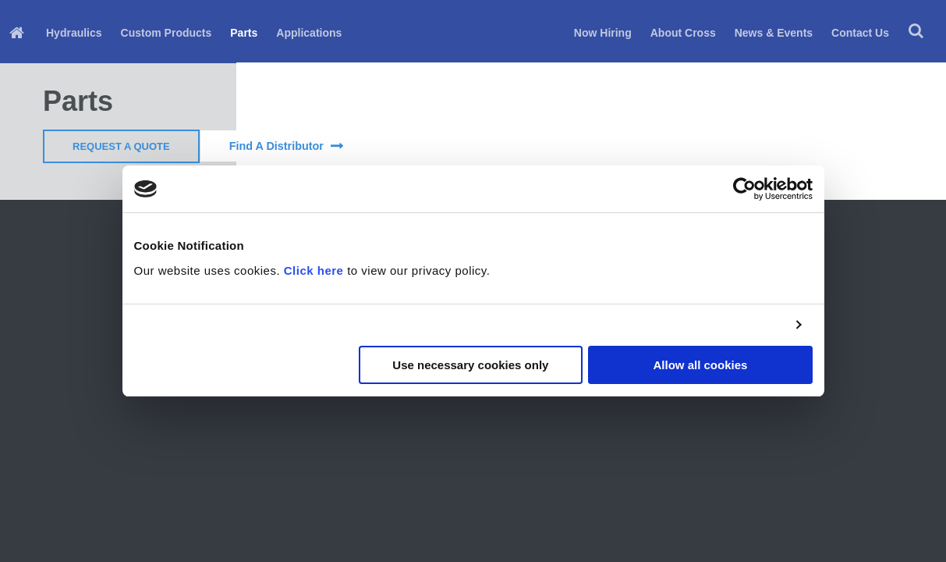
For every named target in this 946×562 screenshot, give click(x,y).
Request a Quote (121, 146)
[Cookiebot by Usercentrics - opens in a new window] (744, 189)
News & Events (774, 33)
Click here (314, 270)
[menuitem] (18, 31)
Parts (243, 33)
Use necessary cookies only (470, 365)
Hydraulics (74, 33)
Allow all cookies (701, 365)
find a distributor (276, 146)
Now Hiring (603, 33)
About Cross (683, 33)
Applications (309, 33)
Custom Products (166, 33)
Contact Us (860, 33)
